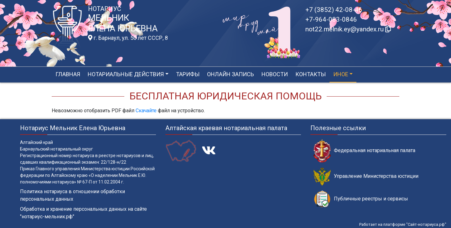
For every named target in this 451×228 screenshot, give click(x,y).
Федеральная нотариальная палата (364, 150)
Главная (67, 74)
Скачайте (146, 111)
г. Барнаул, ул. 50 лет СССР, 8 (128, 38)
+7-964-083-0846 (331, 19)
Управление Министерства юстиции (366, 176)
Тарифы (188, 74)
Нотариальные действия (126, 74)
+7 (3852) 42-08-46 (333, 9)
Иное (340, 74)
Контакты (310, 74)
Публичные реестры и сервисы (361, 199)
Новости (275, 74)
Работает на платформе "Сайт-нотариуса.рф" (402, 224)
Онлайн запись (230, 74)
